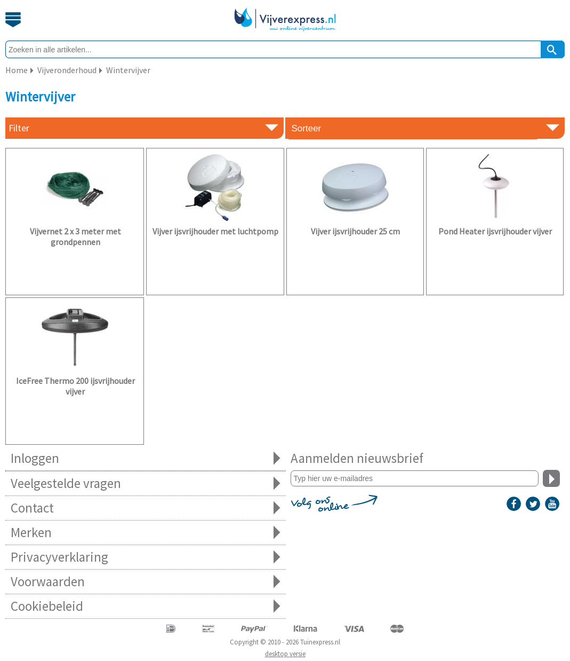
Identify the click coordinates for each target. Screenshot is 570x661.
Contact (145, 508)
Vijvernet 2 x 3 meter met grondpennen (75, 236)
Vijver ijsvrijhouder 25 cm (355, 231)
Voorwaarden (145, 582)
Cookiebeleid (145, 606)
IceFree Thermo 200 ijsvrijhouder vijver (75, 386)
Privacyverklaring (145, 557)
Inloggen (145, 458)
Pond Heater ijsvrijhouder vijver (495, 231)
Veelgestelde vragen (145, 483)
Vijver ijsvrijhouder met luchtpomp (215, 231)
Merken (145, 533)
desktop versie (285, 653)
